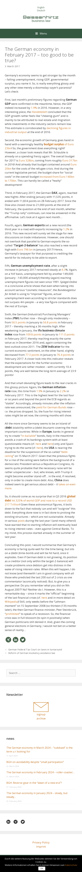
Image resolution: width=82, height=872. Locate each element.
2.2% (63, 391)
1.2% (66, 229)
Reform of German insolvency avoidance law (31, 653)
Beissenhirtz (41, 17)
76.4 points (64, 355)
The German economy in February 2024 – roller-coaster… (40, 772)
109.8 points (33, 334)
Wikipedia (11, 601)
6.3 (64, 269)
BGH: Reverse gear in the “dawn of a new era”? (34, 783)
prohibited (12, 614)
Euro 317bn (69, 160)
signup (41, 714)
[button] (8, 639)
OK (41, 868)
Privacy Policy (41, 842)
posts (21, 520)
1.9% (34, 108)
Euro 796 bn (25, 249)
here (38, 444)
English (41, 7)
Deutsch (41, 10)
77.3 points (32, 355)
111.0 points (67, 334)
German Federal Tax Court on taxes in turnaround (35, 649)
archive (41, 718)
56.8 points (50, 322)
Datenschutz (71, 865)
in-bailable (28, 436)
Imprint (41, 846)
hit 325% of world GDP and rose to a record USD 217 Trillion (40, 500)
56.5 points (19, 322)
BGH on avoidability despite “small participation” (35, 762)
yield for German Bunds (51, 407)
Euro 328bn (26, 160)
